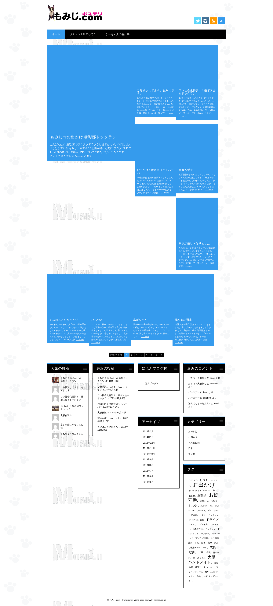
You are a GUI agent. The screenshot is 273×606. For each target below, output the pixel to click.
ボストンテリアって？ (83, 34)
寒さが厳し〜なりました (194, 243)
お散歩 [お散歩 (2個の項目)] (201, 495)
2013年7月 (148, 471)
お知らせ (192, 437)
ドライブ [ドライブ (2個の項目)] (212, 519)
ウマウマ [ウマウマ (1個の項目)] (201, 510)
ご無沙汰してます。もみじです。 (155, 91)
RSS (213, 20)
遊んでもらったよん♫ (199, 403)
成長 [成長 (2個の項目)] (213, 547)
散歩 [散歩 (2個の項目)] (192, 552)
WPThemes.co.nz (157, 600)
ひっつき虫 (98, 320)
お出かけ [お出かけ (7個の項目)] (204, 484)
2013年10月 (149, 454)
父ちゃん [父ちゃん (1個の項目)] (201, 557)
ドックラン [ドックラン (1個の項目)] (213, 515)
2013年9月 (148, 459)
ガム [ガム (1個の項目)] (210, 510)
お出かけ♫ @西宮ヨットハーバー (155, 171)
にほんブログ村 (151, 383)
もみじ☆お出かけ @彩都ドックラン (83, 136)
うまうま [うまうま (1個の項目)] (193, 480)
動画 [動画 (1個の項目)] (203, 542)
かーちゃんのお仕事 (117, 34)
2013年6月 (148, 476)
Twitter (197, 20)
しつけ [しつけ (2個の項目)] (193, 505)
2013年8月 (148, 465)
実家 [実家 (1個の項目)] (210, 542)
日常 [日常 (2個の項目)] (201, 552)
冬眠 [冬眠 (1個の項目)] (197, 542)
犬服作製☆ (186, 170)
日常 (190, 448)
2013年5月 (148, 482)
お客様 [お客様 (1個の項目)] (192, 496)
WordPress (139, 600)
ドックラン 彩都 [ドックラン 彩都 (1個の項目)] (196, 520)
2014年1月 (148, 437)
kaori (212, 378)
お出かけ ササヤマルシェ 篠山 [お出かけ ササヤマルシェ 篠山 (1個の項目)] (203, 490)
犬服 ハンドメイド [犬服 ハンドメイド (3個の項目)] (201, 559)
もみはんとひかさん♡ (64, 320)
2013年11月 (149, 448)
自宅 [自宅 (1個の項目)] (191, 567)
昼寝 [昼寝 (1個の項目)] (208, 552)
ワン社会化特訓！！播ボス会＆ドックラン (197, 91)
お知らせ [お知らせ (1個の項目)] (204, 501)
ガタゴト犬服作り (197, 378)
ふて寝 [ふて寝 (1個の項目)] (204, 506)
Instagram (205, 20)
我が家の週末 (183, 320)
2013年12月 (149, 443)
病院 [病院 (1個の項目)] (216, 563)
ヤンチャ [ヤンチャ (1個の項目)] (205, 533)
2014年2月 (148, 431)
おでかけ (192, 431)
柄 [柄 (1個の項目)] (194, 557)
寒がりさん (140, 320)
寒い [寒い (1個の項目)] (205, 547)
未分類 (191, 454)
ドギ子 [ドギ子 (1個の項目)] (202, 515)
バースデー (194, 392)
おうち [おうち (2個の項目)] (204, 479)
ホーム (56, 34)
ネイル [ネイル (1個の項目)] (192, 524)
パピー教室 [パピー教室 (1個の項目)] (202, 524)
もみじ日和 (194, 443)
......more (85, 155)
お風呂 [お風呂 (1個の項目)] (214, 501)
